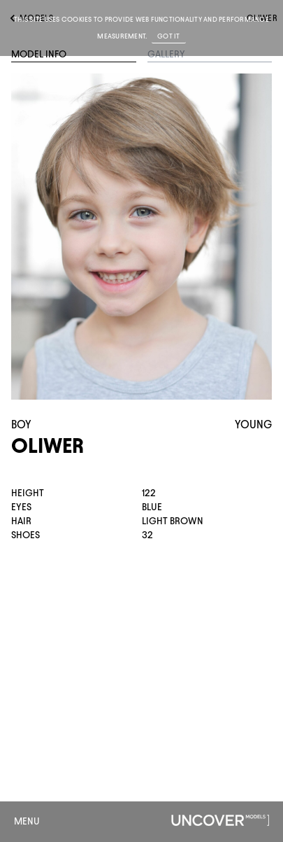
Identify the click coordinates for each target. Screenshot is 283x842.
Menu (27, 821)
